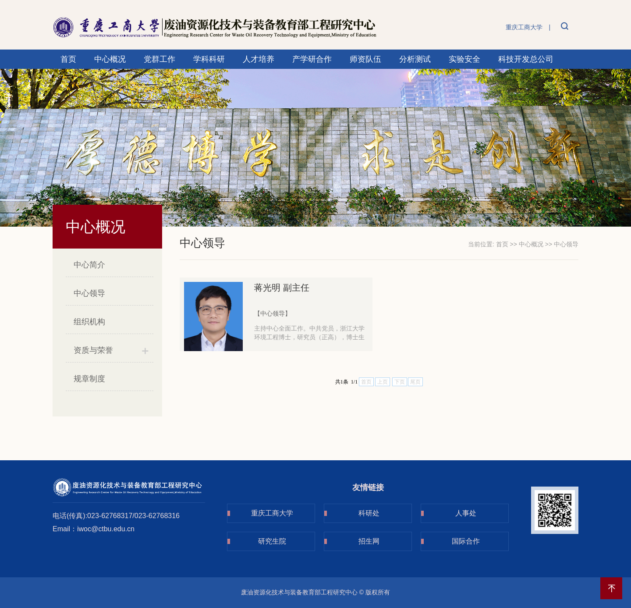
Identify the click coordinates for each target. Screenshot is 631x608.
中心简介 (89, 264)
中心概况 (110, 59)
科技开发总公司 (525, 59)
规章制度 (89, 378)
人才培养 (258, 59)
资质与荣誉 (93, 350)
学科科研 (209, 59)
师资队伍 (365, 59)
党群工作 (159, 59)
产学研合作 (312, 59)
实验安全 (464, 59)
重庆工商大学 (524, 27)
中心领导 (89, 293)
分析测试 (415, 59)
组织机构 (89, 321)
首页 (68, 59)
